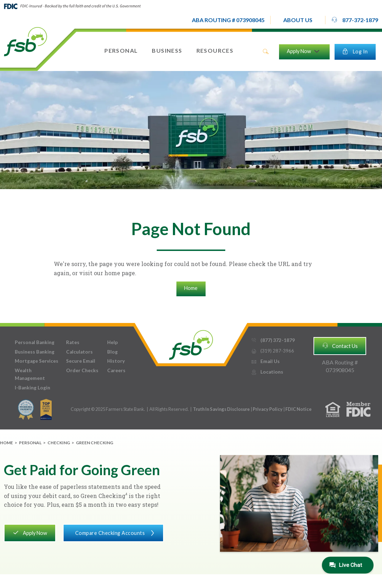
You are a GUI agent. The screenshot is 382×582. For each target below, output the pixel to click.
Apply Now (29, 532)
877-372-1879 (354, 19)
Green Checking (94, 442)
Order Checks (82, 370)
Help (112, 342)
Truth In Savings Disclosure (221, 409)
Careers (116, 370)
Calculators (79, 352)
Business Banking (34, 352)
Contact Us (340, 345)
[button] (297, 20)
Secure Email (80, 361)
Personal (30, 442)
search (265, 51)
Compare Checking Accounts (113, 532)
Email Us (265, 361)
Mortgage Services (36, 361)
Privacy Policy (268, 409)
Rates (72, 342)
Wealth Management (30, 374)
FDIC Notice (298, 409)
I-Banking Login (32, 387)
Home (191, 288)
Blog (112, 352)
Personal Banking (34, 342)
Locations (267, 372)
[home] (25, 41)
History (116, 361)
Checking (58, 442)
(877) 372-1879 (273, 340)
